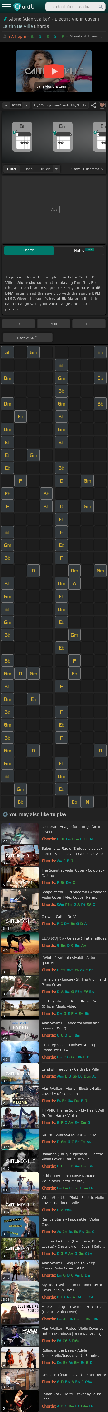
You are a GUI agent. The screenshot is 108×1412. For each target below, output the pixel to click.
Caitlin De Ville (17, 26)
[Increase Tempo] (26, 105)
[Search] (100, 6)
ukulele (45, 169)
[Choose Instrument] (56, 168)
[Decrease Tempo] (6, 105)
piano (28, 169)
